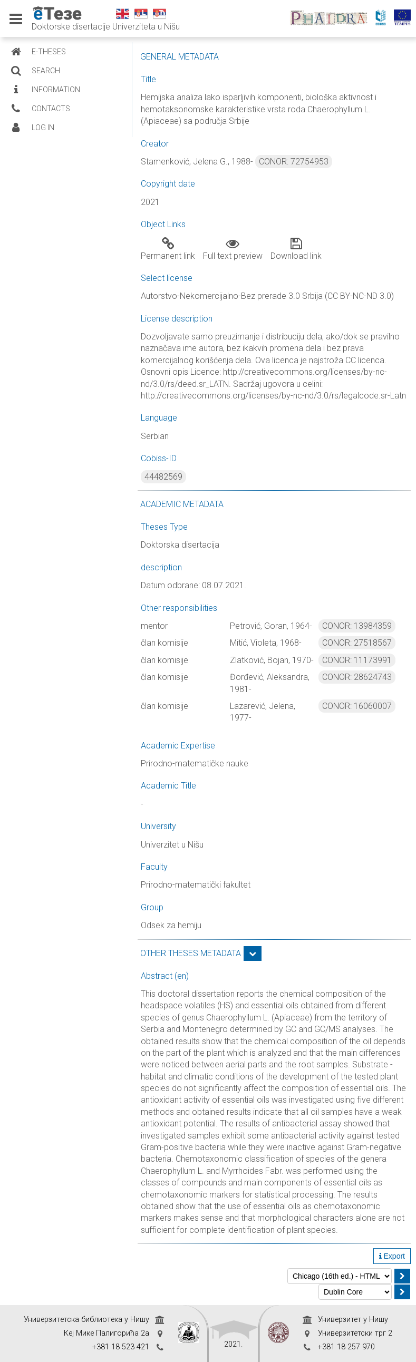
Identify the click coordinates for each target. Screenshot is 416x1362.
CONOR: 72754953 (293, 162)
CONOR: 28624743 (357, 677)
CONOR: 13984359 (357, 626)
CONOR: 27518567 (357, 643)
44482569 (163, 477)
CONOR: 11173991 (357, 660)
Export (392, 1256)
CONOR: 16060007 (357, 706)
